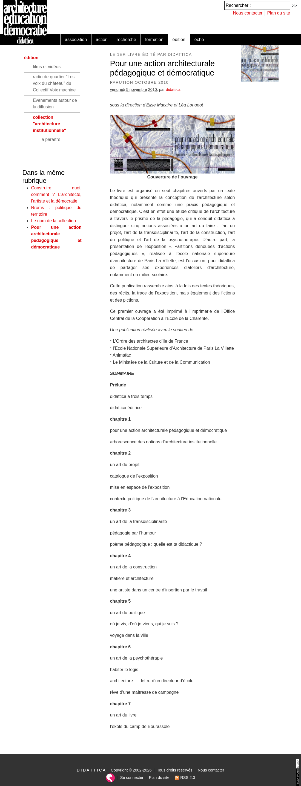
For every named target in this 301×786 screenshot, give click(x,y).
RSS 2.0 (185, 777)
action (102, 39)
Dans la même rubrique (43, 176)
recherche (126, 39)
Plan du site (278, 13)
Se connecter (132, 777)
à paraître (51, 139)
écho (199, 39)
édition (179, 39)
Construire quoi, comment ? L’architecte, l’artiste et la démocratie (56, 194)
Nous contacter (248, 13)
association (76, 39)
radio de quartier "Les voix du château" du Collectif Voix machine (54, 83)
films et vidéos (47, 66)
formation (154, 39)
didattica (173, 89)
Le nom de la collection (53, 220)
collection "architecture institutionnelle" (49, 124)
